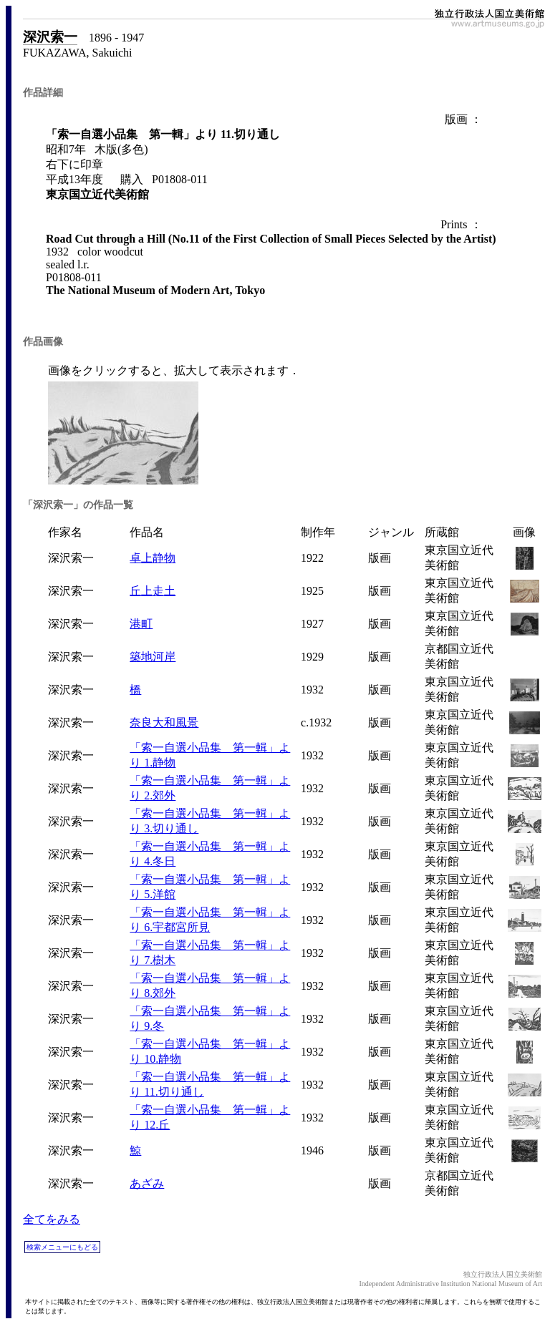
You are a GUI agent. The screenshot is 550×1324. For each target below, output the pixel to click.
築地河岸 (152, 657)
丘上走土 (152, 591)
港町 (141, 624)
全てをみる (51, 1219)
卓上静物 (152, 558)
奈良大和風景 (164, 722)
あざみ (147, 1183)
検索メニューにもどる (62, 1247)
